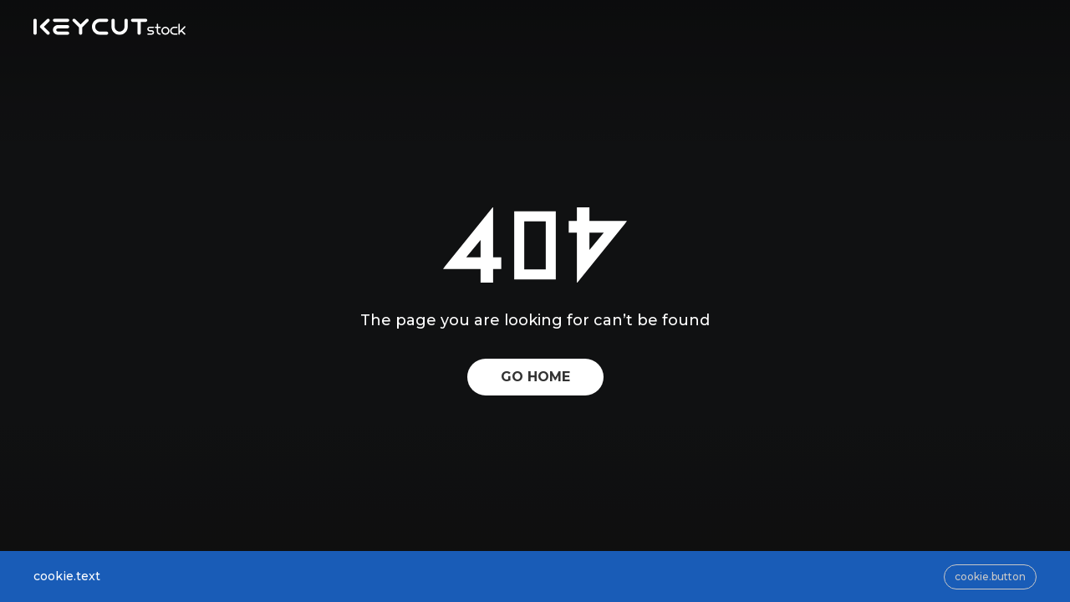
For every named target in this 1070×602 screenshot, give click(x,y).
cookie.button (990, 576)
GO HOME (535, 377)
